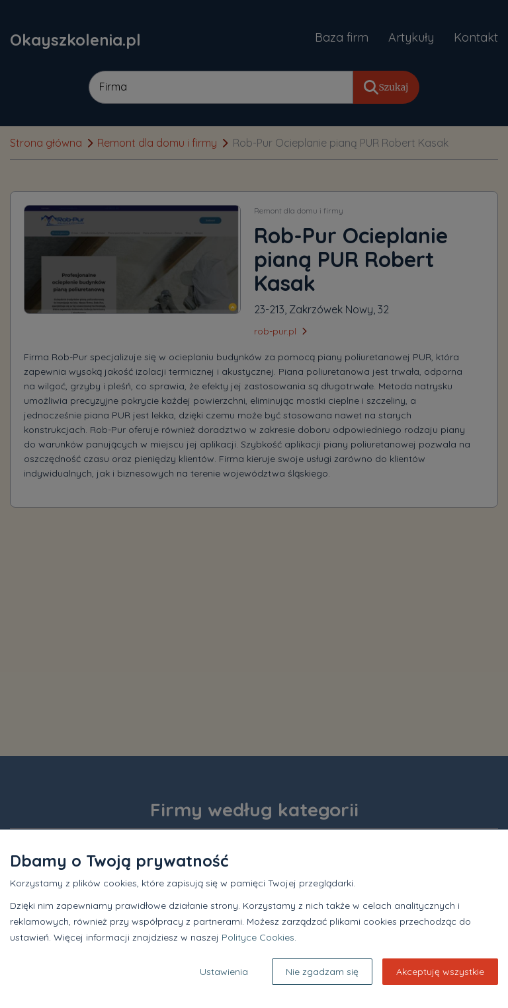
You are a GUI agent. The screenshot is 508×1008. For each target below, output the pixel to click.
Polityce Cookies (258, 937)
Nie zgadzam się (322, 972)
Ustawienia (224, 972)
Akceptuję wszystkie (440, 972)
